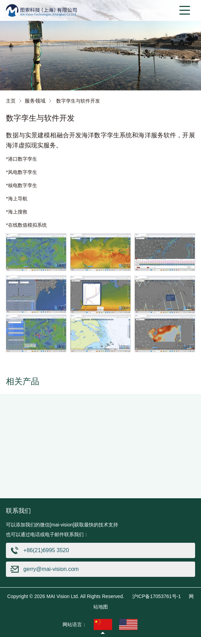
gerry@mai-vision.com (50, 569)
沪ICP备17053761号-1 (156, 596)
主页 (11, 101)
